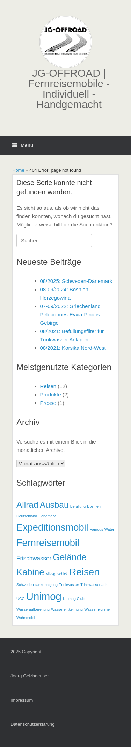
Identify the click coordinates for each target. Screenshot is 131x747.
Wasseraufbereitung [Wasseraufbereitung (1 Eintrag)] (33, 609)
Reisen (48, 386)
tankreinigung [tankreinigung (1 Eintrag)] (46, 585)
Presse (48, 403)
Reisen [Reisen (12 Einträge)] (84, 572)
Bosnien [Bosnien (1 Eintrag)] (94, 506)
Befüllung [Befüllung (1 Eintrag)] (78, 506)
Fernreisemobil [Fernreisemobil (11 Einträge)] (47, 542)
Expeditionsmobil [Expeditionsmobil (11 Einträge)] (52, 527)
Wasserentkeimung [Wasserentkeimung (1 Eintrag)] (67, 609)
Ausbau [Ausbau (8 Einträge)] (54, 504)
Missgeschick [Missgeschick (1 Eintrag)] (57, 574)
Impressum (21, 700)
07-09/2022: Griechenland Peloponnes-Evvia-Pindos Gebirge (70, 314)
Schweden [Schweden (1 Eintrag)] (25, 585)
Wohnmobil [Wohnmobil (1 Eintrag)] (25, 618)
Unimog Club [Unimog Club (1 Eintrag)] (74, 598)
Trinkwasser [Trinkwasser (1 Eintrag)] (69, 585)
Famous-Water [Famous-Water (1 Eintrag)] (102, 529)
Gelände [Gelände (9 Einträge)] (69, 557)
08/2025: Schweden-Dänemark (76, 281)
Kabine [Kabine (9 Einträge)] (30, 572)
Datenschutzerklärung (32, 724)
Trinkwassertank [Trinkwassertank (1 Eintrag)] (93, 585)
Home (18, 170)
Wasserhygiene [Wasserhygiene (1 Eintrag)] (97, 609)
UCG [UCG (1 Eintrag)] (20, 598)
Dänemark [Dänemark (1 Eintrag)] (47, 516)
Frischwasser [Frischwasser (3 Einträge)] (33, 558)
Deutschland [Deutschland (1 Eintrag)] (26, 516)
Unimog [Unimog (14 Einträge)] (43, 596)
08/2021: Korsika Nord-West (73, 348)
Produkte (50, 395)
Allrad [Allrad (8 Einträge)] (27, 504)
